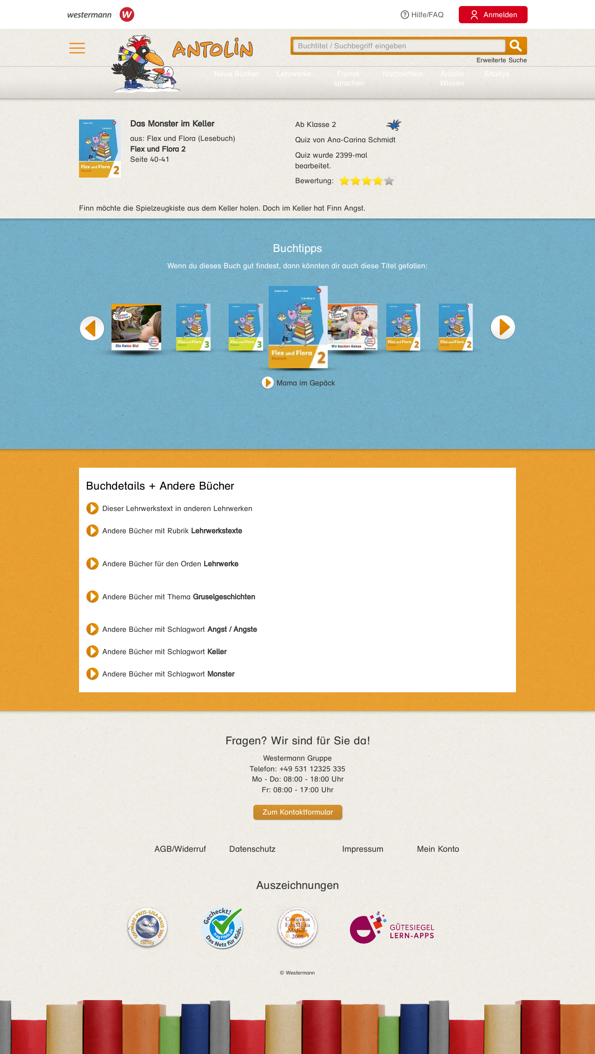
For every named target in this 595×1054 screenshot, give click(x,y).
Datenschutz (252, 849)
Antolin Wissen (452, 78)
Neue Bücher (236, 73)
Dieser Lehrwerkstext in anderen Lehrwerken (177, 508)
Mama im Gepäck (306, 382)
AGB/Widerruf (180, 849)
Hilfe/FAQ (421, 14)
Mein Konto (438, 849)
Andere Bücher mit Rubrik (172, 530)
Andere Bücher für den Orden (170, 563)
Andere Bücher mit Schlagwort (179, 629)
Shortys (496, 73)
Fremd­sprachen (349, 78)
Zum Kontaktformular (298, 812)
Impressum (362, 849)
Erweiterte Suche (501, 60)
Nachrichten (403, 73)
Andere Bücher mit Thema (178, 596)
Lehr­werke (294, 73)
